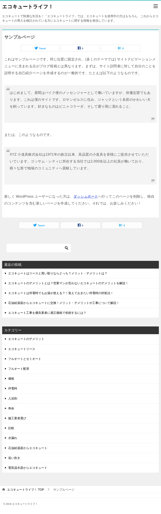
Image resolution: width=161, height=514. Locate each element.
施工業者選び (17, 418)
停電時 (12, 388)
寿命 (11, 408)
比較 (11, 428)
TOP (25, 489)
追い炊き (14, 458)
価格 (11, 378)
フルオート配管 (18, 368)
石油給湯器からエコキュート (27, 448)
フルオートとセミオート (24, 359)
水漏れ (12, 438)
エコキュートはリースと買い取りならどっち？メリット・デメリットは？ (57, 273)
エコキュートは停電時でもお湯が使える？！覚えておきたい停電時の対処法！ (60, 293)
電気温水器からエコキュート (27, 467)
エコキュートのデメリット (26, 339)
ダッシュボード (85, 196)
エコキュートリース (21, 349)
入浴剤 (12, 398)
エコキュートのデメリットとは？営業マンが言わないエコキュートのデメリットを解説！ (68, 283)
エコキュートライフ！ (27, 6)
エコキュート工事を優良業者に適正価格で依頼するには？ (47, 312)
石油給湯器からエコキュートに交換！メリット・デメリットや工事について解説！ (63, 303)
